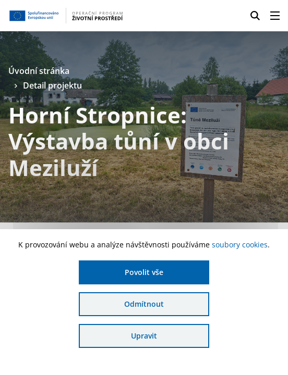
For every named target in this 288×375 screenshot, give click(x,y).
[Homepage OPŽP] (66, 15)
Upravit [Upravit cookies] (144, 336)
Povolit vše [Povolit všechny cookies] (144, 272)
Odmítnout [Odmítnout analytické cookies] (144, 304)
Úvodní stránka (38, 71)
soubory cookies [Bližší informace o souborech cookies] (240, 244)
